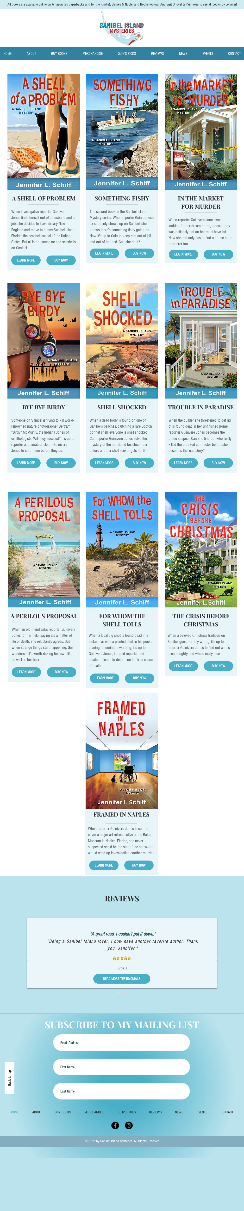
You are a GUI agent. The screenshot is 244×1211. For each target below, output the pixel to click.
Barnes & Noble (122, 4)
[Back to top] (9, 1078)
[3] (126, 992)
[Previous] (26, 957)
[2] (122, 992)
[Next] (218, 957)
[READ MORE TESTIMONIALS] (121, 979)
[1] (118, 992)
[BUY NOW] (61, 260)
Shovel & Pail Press (186, 4)
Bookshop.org (149, 4)
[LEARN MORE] (26, 260)
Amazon (58, 4)
